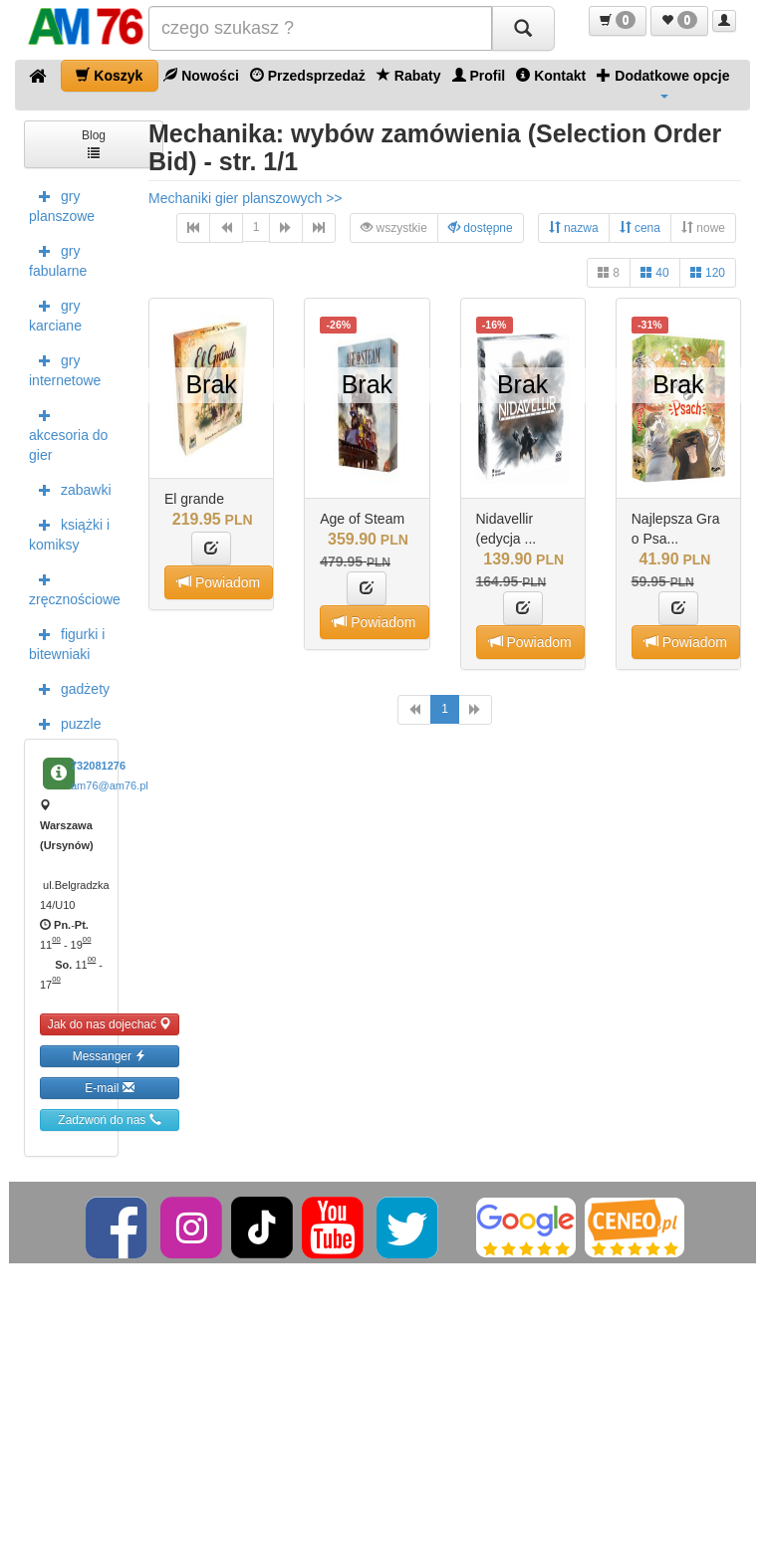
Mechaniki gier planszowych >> (245, 198)
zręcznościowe (74, 587)
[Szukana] (320, 28)
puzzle (65, 723)
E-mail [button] (109, 1087)
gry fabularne (58, 259)
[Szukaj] (523, 28)
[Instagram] (192, 1226)
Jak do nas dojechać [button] (110, 1023)
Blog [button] (94, 142)
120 (707, 272)
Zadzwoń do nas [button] (109, 1119)
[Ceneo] (634, 1226)
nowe (703, 227)
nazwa (574, 227)
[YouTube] (334, 1226)
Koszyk (109, 75)
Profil (479, 75)
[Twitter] (409, 1226)
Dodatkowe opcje (663, 83)
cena (640, 227)
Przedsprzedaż (308, 75)
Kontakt (551, 75)
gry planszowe (62, 204)
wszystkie (394, 227)
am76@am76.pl (109, 785)
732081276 (98, 766)
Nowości (200, 75)
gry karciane (55, 314)
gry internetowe (65, 368)
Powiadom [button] (218, 581)
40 (654, 272)
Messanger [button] (110, 1055)
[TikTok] (262, 1226)
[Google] (526, 1226)
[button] (617, 21)
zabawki (70, 489)
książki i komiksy (69, 533)
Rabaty (409, 75)
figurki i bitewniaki (67, 642)
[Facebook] (118, 1226)
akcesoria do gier (68, 433)
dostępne (480, 227)
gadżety (69, 688)
